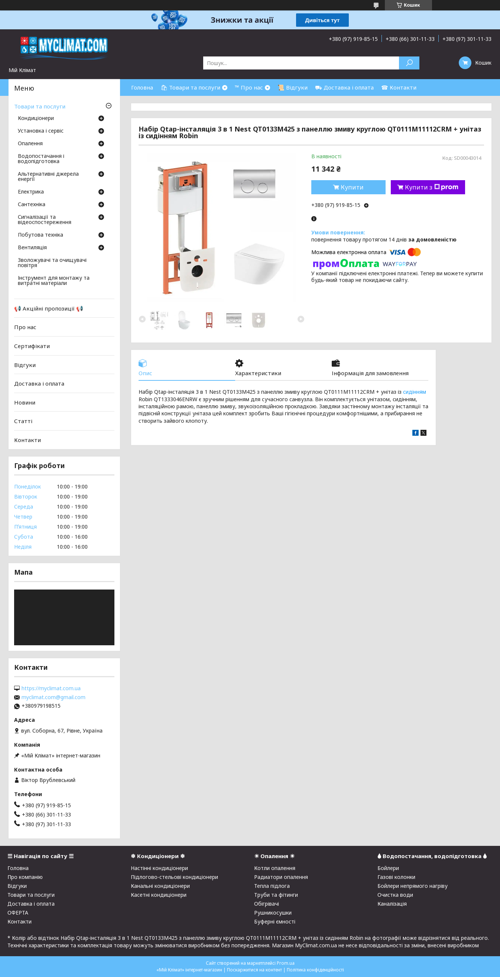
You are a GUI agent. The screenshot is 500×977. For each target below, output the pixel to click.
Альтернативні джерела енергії (48, 176)
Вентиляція (32, 248)
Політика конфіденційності (315, 970)
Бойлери (388, 867)
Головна (142, 87)
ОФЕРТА (17, 912)
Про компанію (25, 876)
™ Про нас (249, 87)
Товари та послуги (39, 106)
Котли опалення (274, 867)
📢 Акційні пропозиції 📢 (48, 308)
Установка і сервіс (41, 131)
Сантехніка (31, 205)
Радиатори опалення (281, 876)
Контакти (27, 440)
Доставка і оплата (39, 383)
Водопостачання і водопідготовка (41, 159)
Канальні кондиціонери (160, 885)
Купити (352, 187)
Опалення (30, 144)
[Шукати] (409, 62)
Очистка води (395, 894)
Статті (23, 421)
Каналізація (392, 903)
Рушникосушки (273, 912)
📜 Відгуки (292, 87)
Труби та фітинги (276, 894)
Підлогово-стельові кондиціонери (174, 876)
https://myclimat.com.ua (51, 688)
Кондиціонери (36, 118)
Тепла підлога (272, 885)
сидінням (414, 391)
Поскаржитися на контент (254, 970)
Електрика (31, 192)
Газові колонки (396, 876)
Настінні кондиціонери (159, 867)
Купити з (431, 187)
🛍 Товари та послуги (190, 87)
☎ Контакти (398, 87)
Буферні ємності (274, 921)
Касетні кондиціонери (158, 894)
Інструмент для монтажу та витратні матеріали (54, 280)
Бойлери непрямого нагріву (412, 885)
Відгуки (25, 364)
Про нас (25, 327)
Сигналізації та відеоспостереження (44, 219)
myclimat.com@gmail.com (53, 697)
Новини (24, 402)
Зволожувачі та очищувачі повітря (52, 263)
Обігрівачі (266, 903)
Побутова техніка (40, 235)
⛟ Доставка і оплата (344, 87)
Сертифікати (32, 346)
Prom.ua (286, 963)
